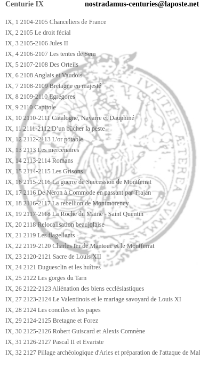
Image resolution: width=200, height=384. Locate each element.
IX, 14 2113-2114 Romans (39, 160)
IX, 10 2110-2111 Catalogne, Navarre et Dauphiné (69, 118)
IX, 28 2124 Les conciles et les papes (53, 310)
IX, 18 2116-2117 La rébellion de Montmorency (67, 203)
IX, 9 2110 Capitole (30, 107)
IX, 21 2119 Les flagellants (40, 235)
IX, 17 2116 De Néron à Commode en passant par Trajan (78, 192)
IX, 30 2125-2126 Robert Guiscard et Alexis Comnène (75, 331)
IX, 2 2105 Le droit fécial (38, 32)
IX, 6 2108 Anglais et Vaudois (43, 75)
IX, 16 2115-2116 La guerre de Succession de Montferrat (78, 182)
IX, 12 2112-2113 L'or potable (44, 139)
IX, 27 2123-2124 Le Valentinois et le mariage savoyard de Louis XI (93, 299)
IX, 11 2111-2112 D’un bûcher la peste (55, 128)
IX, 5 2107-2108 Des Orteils (41, 64)
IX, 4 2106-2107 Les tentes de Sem (50, 54)
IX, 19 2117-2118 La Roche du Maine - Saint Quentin (74, 214)
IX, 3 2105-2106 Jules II (36, 43)
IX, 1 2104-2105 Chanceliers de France (55, 22)
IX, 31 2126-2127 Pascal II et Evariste (54, 342)
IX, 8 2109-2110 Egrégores (40, 96)
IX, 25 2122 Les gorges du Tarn (45, 278)
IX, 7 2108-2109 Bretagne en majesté (53, 86)
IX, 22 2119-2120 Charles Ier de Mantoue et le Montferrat (79, 246)
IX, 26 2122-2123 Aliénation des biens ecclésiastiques (74, 288)
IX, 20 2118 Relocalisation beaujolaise (55, 224)
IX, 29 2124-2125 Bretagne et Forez (51, 320)
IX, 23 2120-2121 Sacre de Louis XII (53, 256)
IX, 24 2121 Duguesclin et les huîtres (53, 267)
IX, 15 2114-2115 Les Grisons (44, 171)
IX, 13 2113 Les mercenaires (42, 150)
